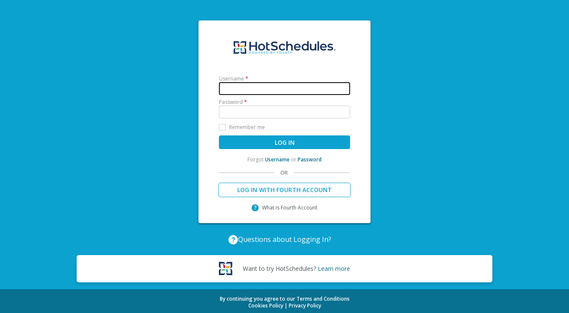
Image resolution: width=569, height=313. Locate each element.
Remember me (247, 127)
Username (277, 159)
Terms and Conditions (323, 298)
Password (310, 159)
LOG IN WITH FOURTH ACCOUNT (284, 190)
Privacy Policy (305, 305)
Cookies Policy (265, 305)
